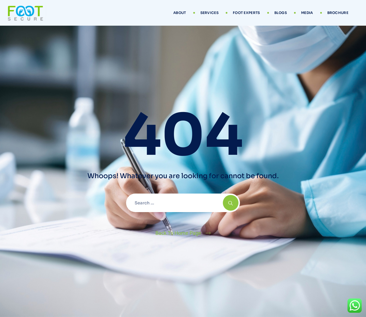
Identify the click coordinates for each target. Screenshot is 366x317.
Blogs (280, 13)
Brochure (337, 13)
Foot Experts (246, 13)
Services (209, 13)
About (179, 13)
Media (307, 13)
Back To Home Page (178, 233)
